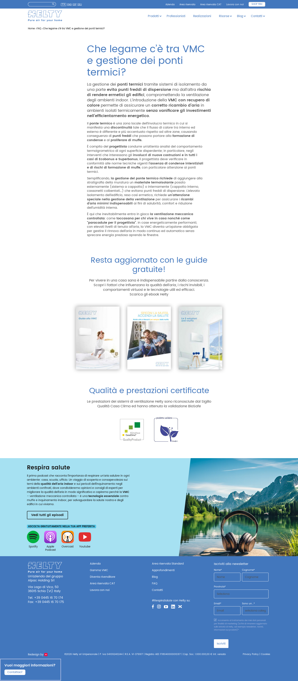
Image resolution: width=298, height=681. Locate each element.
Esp (75, 4)
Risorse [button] (224, 16)
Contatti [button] (256, 16)
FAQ (39, 28)
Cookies (265, 654)
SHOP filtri (256, 4)
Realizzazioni (202, 16)
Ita (63, 4)
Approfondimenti (163, 570)
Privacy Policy (251, 654)
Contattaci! (15, 672)
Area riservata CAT (210, 4)
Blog (155, 577)
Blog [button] (240, 16)
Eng (69, 4)
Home (31, 28)
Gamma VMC (99, 570)
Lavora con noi (235, 4)
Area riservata (187, 4)
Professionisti (176, 16)
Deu (80, 4)
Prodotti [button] (153, 16)
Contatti (157, 590)
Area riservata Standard (168, 563)
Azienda (170, 4)
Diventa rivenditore (102, 577)
